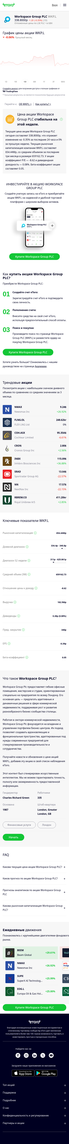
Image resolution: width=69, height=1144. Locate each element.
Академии (41, 366)
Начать (13, 837)
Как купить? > (43, 104)
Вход (55, 5)
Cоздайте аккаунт (10, 88)
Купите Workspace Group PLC (34, 256)
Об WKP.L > (25, 104)
